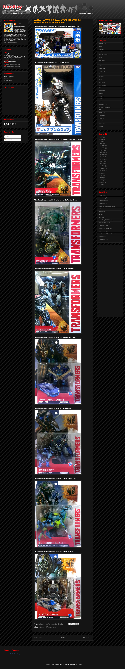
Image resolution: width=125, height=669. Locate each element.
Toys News (101, 118)
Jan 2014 (102, 170)
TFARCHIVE (102, 211)
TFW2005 (101, 217)
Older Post (87, 637)
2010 (101, 180)
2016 (101, 139)
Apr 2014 (102, 163)
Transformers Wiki (103, 231)
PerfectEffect (102, 90)
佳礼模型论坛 (102, 236)
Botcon (100, 46)
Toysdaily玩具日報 (103, 225)
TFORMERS (102, 214)
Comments (8, 139)
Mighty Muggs (102, 85)
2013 (101, 173)
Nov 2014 (102, 148)
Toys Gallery (102, 115)
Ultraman (101, 126)
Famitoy (18, 23)
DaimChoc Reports (103, 200)
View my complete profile (10, 42)
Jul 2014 (102, 157)
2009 (101, 182)
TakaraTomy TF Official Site (106, 220)
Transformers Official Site (105, 228)
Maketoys (101, 76)
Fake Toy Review (103, 54)
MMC (100, 87)
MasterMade (102, 82)
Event (100, 52)
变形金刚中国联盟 (103, 239)
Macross (101, 74)
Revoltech (101, 96)
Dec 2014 (102, 145)
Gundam (101, 63)
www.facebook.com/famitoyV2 (12, 66)
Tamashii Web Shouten (105, 107)
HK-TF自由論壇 (103, 203)
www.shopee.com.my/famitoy (12, 64)
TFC (100, 110)
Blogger (80, 664)
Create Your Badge (15, 653)
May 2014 (102, 161)
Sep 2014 (102, 152)
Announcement (102, 43)
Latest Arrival (43, 627)
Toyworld (101, 121)
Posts (7, 136)
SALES (100, 101)
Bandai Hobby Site (103, 198)
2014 (101, 143)
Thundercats (102, 112)
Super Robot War (103, 104)
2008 (101, 184)
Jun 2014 (102, 159)
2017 (101, 137)
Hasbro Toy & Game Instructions (107, 206)
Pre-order (101, 93)
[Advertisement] (108, 280)
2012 (101, 175)
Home (63, 637)
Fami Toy (6, 653)
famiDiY (101, 57)
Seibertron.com (102, 209)
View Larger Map (15, 101)
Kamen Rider (102, 68)
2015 (101, 141)
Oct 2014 (102, 150)
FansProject (102, 60)
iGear (100, 65)
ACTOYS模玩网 (103, 195)
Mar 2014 (102, 166)
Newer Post (38, 637)
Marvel (100, 79)
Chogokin (101, 49)
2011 (101, 177)
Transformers (51, 627)
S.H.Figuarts (102, 99)
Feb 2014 (102, 168)
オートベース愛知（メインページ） (108, 233)
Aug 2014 (102, 154)
